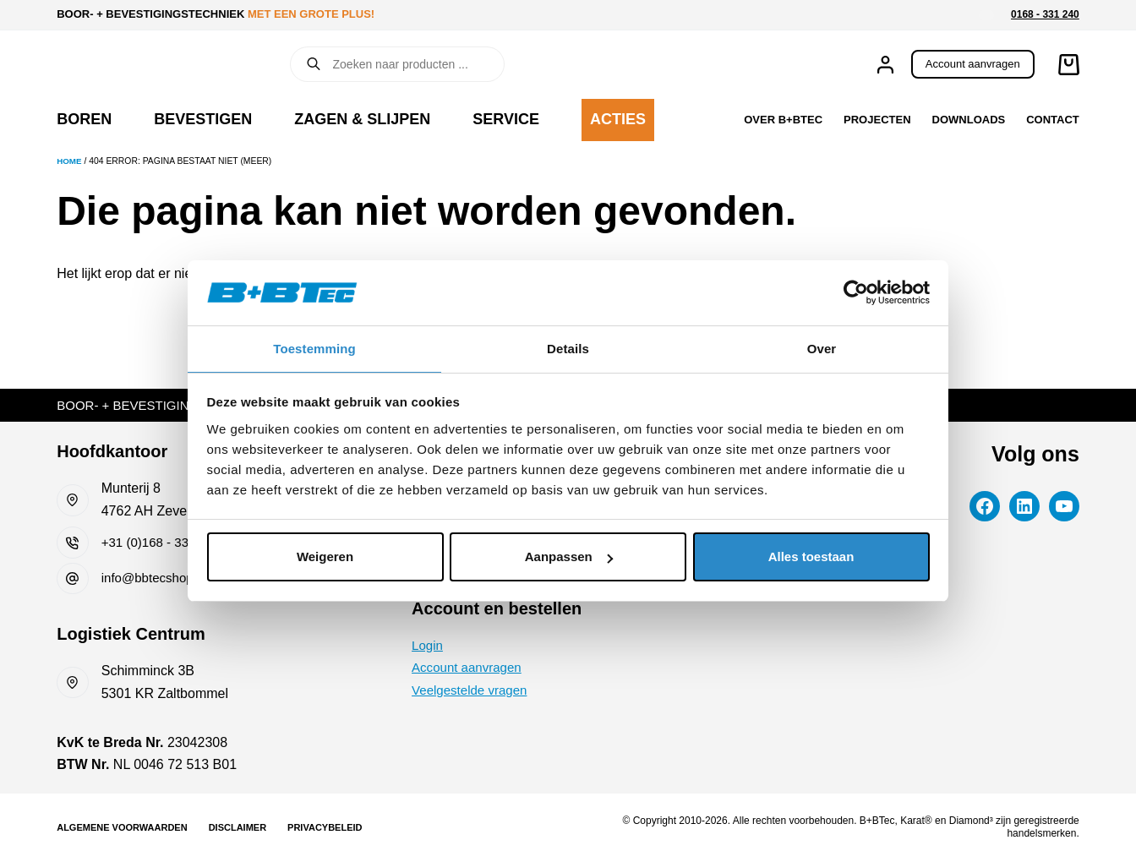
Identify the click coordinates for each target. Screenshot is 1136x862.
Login (428, 650)
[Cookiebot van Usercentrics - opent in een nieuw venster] (856, 291)
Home (70, 161)
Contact (1052, 119)
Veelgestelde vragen (473, 695)
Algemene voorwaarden (122, 827)
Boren (84, 119)
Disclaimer (237, 827)
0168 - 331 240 (1045, 14)
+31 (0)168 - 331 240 (164, 542)
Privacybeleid (324, 827)
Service (505, 119)
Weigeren (325, 557)
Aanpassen (569, 557)
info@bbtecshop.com (165, 577)
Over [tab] (822, 348)
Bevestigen (203, 119)
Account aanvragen (973, 63)
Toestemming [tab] (314, 348)
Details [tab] (568, 348)
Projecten (877, 119)
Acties (618, 119)
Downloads (969, 119)
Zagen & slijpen (362, 119)
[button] (986, 15)
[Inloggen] (885, 65)
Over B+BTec (783, 119)
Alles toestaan (811, 557)
